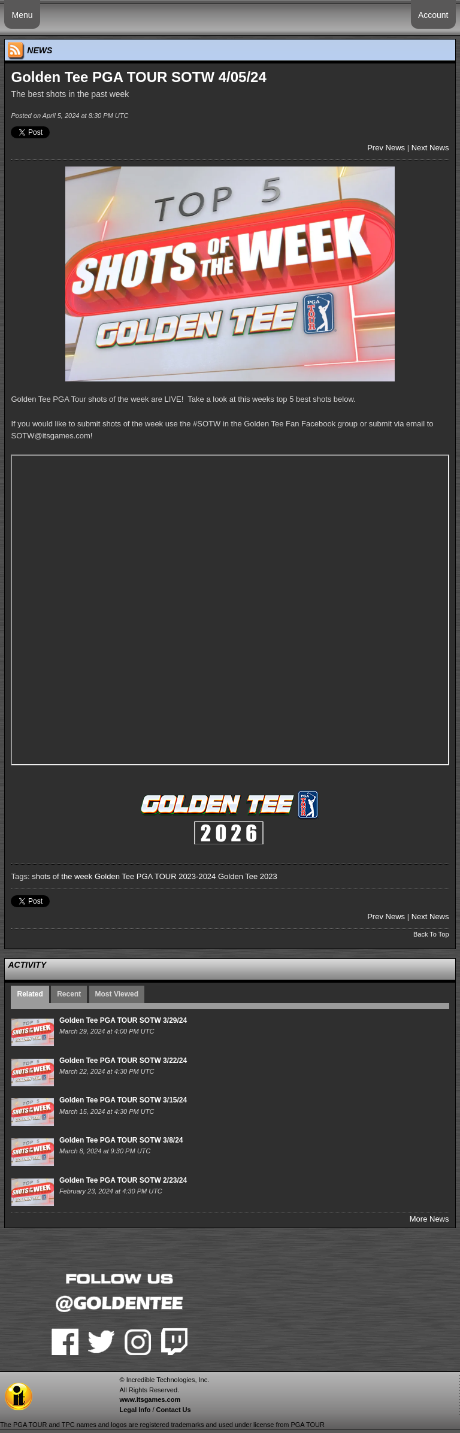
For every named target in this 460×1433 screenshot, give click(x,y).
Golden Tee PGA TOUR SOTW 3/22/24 (123, 1060)
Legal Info (134, 1409)
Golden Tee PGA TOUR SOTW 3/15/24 (123, 1100)
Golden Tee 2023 (247, 876)
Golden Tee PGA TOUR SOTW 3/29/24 (123, 1020)
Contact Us (173, 1409)
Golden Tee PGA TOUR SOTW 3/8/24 (121, 1140)
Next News (430, 147)
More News (429, 1218)
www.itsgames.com (149, 1399)
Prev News (386, 147)
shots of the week (62, 876)
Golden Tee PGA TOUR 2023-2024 (155, 876)
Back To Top (431, 934)
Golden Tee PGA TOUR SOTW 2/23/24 (123, 1180)
